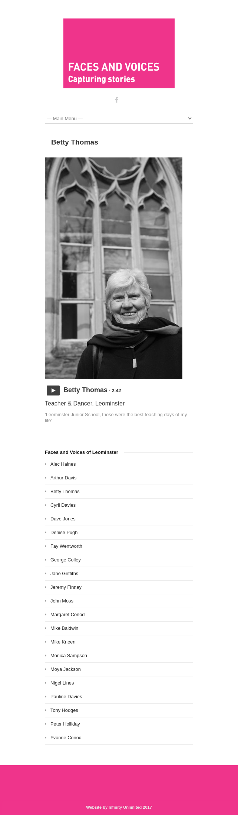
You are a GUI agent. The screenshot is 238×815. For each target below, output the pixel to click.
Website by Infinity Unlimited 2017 (119, 807)
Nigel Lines (62, 683)
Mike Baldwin (64, 628)
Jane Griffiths (64, 573)
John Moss (61, 601)
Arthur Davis (63, 477)
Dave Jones (63, 519)
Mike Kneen (63, 642)
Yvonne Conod (66, 737)
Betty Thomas (65, 491)
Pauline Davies (66, 696)
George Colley (65, 560)
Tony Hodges (64, 710)
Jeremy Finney (66, 587)
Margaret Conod (67, 614)
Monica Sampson (68, 655)
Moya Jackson (65, 669)
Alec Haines (63, 464)
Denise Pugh (63, 532)
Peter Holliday (65, 724)
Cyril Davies (63, 505)
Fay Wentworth (66, 546)
